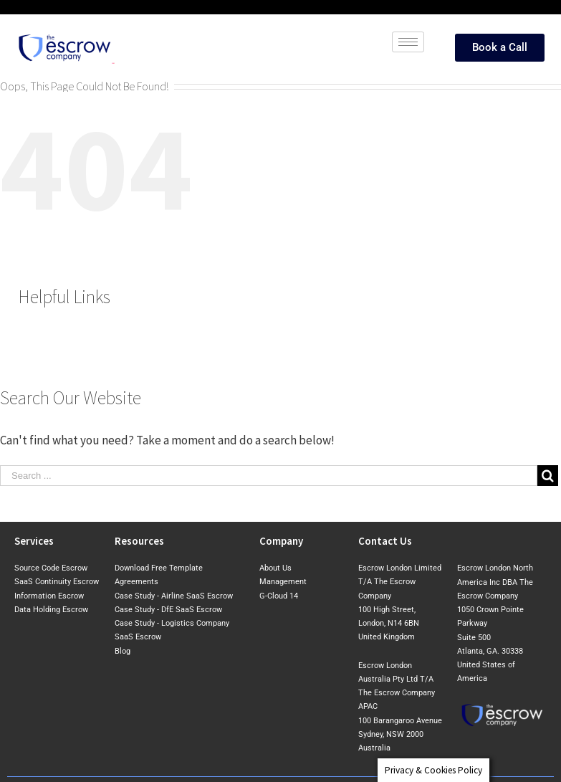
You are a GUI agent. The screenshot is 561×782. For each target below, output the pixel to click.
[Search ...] (268, 475)
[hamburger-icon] (408, 42)
